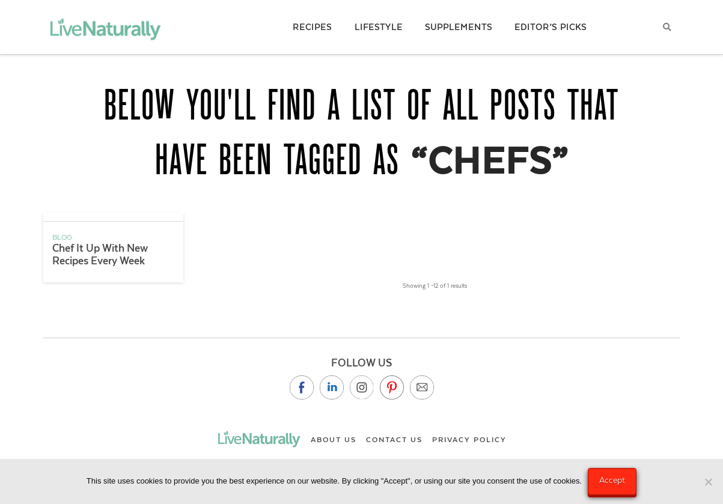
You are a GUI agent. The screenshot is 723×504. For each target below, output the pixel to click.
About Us (333, 440)
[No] (708, 482)
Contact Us (394, 440)
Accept (612, 480)
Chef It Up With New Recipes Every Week (100, 254)
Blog (62, 237)
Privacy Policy (469, 440)
